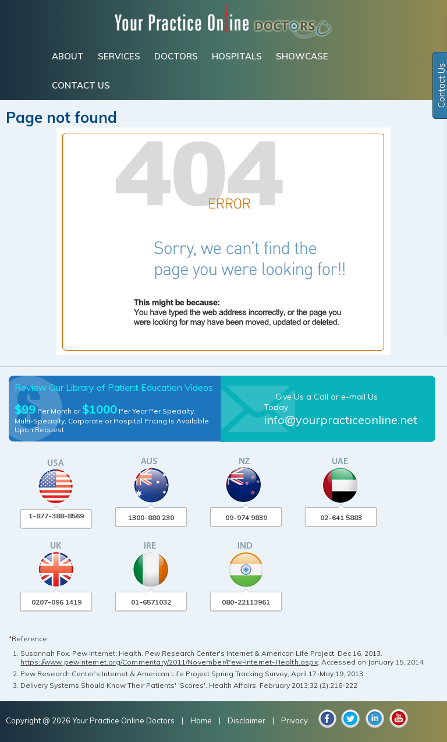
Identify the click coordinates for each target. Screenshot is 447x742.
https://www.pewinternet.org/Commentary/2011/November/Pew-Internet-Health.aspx (168, 662)
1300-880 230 (151, 517)
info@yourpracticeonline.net (340, 419)
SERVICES (119, 56)
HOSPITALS (237, 56)
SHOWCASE (302, 56)
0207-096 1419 (56, 602)
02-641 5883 (341, 517)
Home (202, 720)
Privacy (294, 720)
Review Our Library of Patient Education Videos (114, 387)
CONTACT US (81, 85)
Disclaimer (246, 720)
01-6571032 (151, 602)
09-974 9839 (246, 517)
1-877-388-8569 (56, 515)
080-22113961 (246, 602)
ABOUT (68, 56)
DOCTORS (176, 56)
